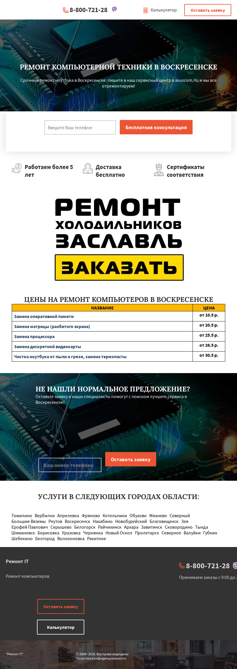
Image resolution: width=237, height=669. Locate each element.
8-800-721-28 (88, 9)
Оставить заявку (208, 10)
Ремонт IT (17, 561)
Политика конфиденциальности (101, 658)
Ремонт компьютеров (27, 576)
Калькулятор (160, 10)
